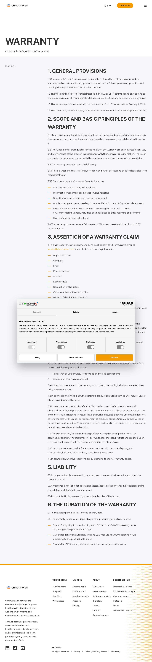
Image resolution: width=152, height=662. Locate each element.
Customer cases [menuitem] (121, 596)
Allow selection (76, 357)
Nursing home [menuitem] (59, 587)
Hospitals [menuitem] (57, 591)
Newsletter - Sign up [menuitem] (123, 610)
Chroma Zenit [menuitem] (79, 587)
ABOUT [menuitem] (96, 580)
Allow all (114, 357)
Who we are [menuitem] (99, 587)
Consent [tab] (37, 312)
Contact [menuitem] (96, 610)
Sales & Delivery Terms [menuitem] (96, 652)
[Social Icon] (8, 648)
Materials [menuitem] (117, 601)
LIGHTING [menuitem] (77, 580)
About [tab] (115, 312)
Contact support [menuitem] (101, 615)
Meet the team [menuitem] (100, 591)
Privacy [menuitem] (76, 652)
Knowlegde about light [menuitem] (124, 591)
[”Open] (145, 5)
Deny (37, 357)
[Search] (105, 5)
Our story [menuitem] (97, 601)
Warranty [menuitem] (115, 652)
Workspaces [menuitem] (58, 601)
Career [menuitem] (96, 605)
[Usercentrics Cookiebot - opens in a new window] (121, 304)
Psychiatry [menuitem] (57, 596)
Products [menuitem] (77, 601)
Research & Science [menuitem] (122, 587)
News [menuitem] (116, 605)
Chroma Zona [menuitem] (79, 591)
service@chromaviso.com (61, 249)
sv (60, 648)
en (110, 6)
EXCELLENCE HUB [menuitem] (121, 580)
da (57, 648)
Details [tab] (76, 312)
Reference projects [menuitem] (102, 596)
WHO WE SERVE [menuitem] (59, 580)
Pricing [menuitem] (76, 605)
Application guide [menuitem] (81, 596)
